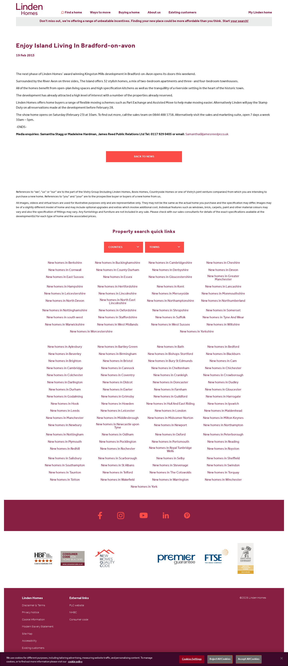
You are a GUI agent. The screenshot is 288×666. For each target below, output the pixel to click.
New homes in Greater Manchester (223, 278)
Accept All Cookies (248, 659)
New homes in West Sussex (170, 325)
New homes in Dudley (223, 382)
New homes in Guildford (170, 396)
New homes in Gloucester (223, 389)
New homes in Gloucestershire (170, 277)
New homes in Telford (118, 472)
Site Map (27, 634)
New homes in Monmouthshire (223, 294)
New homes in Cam (223, 361)
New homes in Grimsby (117, 396)
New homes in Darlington (65, 382)
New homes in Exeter (118, 389)
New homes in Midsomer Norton (170, 418)
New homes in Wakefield (118, 480)
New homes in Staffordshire (117, 317)
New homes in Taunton (65, 472)
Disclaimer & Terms (33, 605)
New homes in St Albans (117, 465)
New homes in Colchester (65, 375)
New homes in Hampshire (65, 287)
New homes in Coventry (118, 375)
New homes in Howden (117, 404)
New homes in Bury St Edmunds (170, 361)
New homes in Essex (117, 277)
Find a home (73, 13)
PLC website (76, 605)
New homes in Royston (223, 449)
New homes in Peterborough (223, 434)
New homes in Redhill (65, 449)
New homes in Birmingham (118, 354)
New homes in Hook (65, 404)
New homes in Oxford (170, 434)
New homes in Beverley (64, 354)
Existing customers (182, 12)
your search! (239, 21)
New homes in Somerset (223, 310)
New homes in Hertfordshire (118, 287)
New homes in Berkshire (65, 263)
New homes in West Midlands (117, 325)
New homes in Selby (170, 458)
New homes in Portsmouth (170, 442)
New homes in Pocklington (117, 442)
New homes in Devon (223, 270)
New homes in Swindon (223, 465)
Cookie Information (33, 620)
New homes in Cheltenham (170, 368)
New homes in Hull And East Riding (170, 404)
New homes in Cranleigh (170, 375)
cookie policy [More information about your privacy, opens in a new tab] (75, 662)
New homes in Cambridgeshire (170, 263)
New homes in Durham (65, 389)
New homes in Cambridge (65, 368)
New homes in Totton (65, 480)
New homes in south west (65, 317)
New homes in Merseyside (170, 294)
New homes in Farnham (170, 389)
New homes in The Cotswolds (170, 472)
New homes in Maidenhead (223, 411)
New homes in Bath (170, 347)
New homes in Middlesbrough (118, 418)
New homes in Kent (170, 287)
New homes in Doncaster (170, 382)
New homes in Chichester (223, 368)
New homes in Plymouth (65, 442)
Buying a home (129, 12)
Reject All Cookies (220, 659)
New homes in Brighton (64, 361)
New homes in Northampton (223, 425)
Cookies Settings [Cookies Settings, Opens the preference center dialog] (192, 659)
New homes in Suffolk (170, 317)
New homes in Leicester (118, 411)
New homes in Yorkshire (197, 331)
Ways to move (100, 12)
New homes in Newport (170, 425)
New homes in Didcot (118, 382)
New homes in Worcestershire (91, 331)
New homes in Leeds (65, 411)
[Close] (281, 658)
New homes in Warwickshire (65, 325)
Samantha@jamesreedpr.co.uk (206, 134)
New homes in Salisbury (65, 458)
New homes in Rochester (117, 449)
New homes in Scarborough (117, 458)
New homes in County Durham (117, 270)
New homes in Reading (223, 442)
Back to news (144, 157)
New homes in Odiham (118, 434)
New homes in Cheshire (223, 263)
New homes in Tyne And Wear (223, 317)
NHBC (73, 612)
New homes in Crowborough (223, 375)
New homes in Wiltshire (223, 325)
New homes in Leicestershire (65, 294)
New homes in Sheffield (223, 458)
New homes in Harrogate (223, 396)
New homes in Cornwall (64, 270)
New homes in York (144, 487)
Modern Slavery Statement (37, 627)
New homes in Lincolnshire (118, 294)
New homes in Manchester (65, 418)
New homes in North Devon (65, 301)
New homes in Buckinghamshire (117, 263)
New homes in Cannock (117, 368)
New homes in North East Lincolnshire (117, 302)
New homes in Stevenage (170, 465)
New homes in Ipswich (223, 404)
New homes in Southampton (65, 465)
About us (154, 12)
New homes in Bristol (117, 361)
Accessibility (29, 641)
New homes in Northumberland (223, 301)
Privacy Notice (30, 612)
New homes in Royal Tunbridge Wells (170, 450)
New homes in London (170, 411)
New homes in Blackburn (223, 354)
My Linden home (260, 12)
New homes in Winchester (223, 480)
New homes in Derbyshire (170, 270)
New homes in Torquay (223, 472)
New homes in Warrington (170, 480)
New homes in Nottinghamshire (64, 310)
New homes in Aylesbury (65, 347)
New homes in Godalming (65, 396)
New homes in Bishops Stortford (170, 354)
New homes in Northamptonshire (170, 301)
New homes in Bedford (223, 347)
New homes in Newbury (65, 425)
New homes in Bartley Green (118, 347)
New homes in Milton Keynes (223, 418)
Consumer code (78, 620)
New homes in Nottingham (65, 434)
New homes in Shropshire (170, 310)
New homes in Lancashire (223, 287)
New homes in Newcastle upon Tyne (117, 426)
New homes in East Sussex (65, 277)
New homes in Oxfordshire (117, 310)
